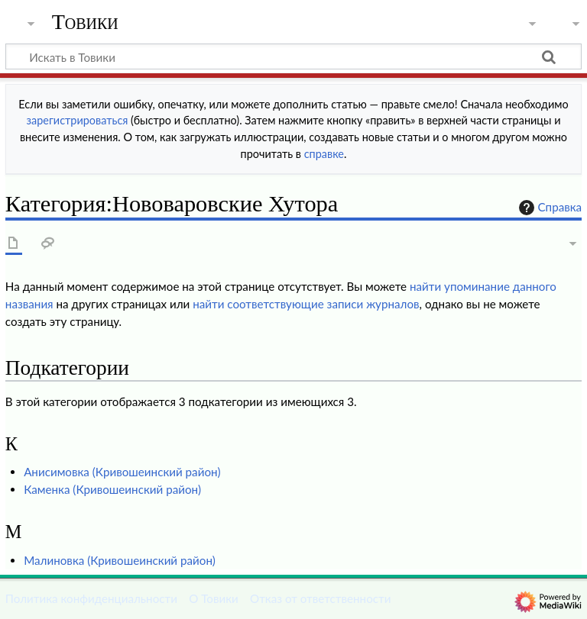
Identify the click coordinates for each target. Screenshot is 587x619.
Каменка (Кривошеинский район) (112, 489)
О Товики (213, 598)
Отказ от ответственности (320, 598)
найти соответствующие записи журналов (306, 304)
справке (324, 153)
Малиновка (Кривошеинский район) (120, 560)
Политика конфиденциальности (91, 598)
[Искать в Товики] (293, 56)
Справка (548, 207)
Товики (85, 22)
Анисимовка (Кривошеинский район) (122, 472)
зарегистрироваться (77, 120)
